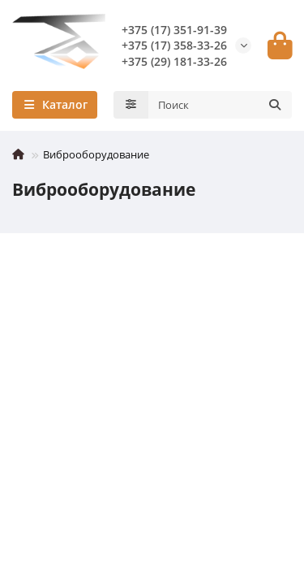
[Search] (220, 105)
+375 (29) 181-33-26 (174, 61)
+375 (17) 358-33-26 (174, 45)
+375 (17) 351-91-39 (174, 29)
